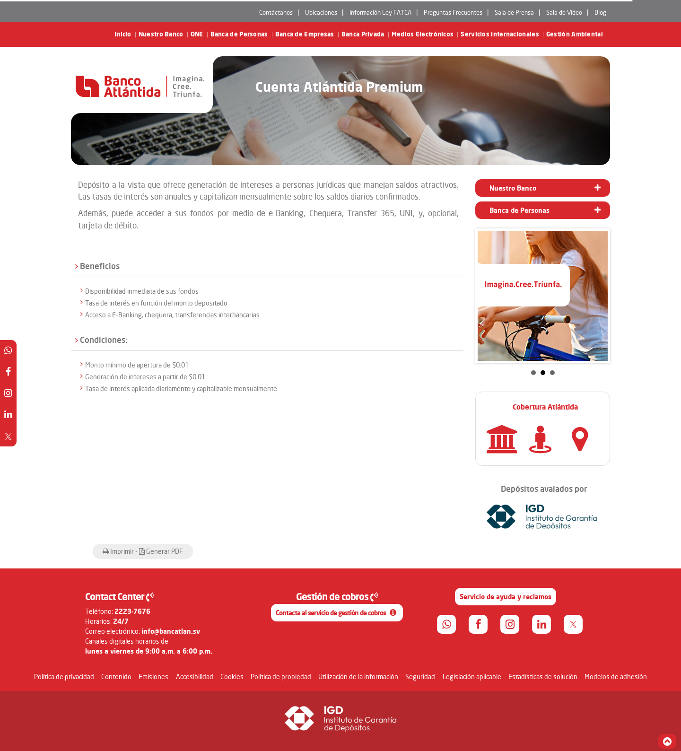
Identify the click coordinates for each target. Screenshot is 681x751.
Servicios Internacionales (500, 34)
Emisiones (153, 676)
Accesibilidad (194, 676)
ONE (197, 34)
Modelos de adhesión (616, 676)
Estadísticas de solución (542, 676)
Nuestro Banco (161, 34)
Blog (600, 12)
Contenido (116, 676)
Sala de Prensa (514, 12)
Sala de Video (564, 12)
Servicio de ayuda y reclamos (505, 597)
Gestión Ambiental (574, 34)
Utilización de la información (358, 676)
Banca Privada (362, 34)
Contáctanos (276, 12)
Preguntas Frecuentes (453, 12)
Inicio (122, 34)
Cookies (232, 676)
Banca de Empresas (304, 34)
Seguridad (420, 676)
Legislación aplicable (472, 676)
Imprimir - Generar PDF (143, 551)
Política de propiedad (281, 676)
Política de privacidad (64, 676)
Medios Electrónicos (423, 34)
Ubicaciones (321, 12)
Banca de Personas (239, 34)
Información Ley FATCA (380, 12)
